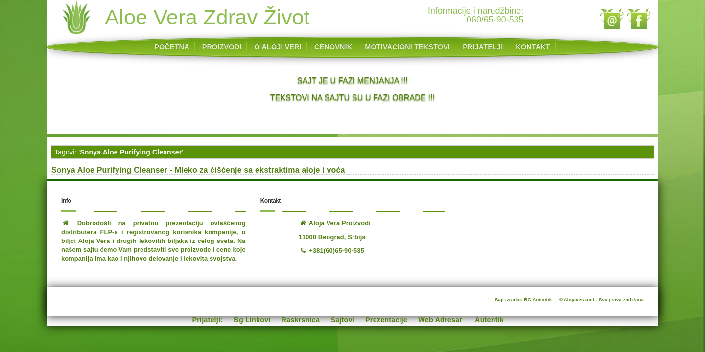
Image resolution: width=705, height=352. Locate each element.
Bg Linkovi (252, 320)
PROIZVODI (222, 47)
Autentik (489, 320)
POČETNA (171, 47)
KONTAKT (533, 47)
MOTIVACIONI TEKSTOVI (407, 47)
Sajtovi (342, 320)
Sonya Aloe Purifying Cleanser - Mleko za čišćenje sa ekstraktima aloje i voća (198, 170)
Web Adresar (440, 320)
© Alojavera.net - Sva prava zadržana (601, 299)
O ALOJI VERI (278, 47)
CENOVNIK (333, 47)
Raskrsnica (301, 320)
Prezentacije (386, 320)
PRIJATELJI (483, 47)
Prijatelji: (207, 320)
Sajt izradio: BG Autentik (523, 299)
